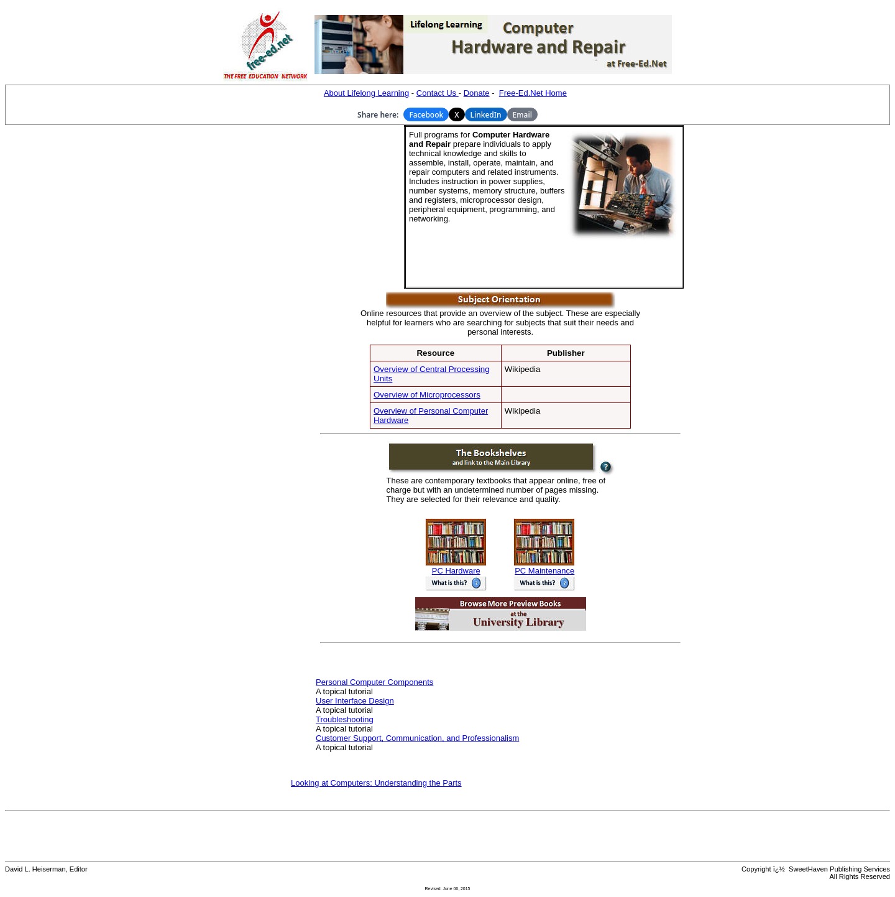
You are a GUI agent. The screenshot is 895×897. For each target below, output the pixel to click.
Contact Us (437, 93)
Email (522, 114)
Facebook (426, 114)
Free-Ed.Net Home (533, 93)
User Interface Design (355, 700)
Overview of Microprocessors (427, 394)
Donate (477, 93)
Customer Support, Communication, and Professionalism (417, 738)
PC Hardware (456, 567)
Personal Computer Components (374, 682)
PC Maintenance (544, 567)
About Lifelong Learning (366, 93)
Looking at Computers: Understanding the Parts (376, 783)
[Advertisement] (307, 207)
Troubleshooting (345, 719)
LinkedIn (486, 114)
